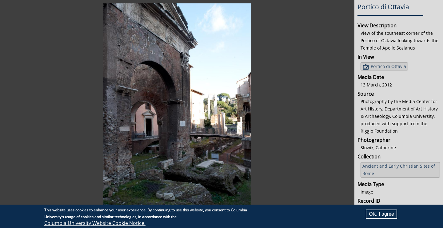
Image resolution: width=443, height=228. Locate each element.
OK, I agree (381, 214)
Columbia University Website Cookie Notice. (95, 223)
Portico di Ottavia (388, 66)
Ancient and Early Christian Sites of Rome (398, 169)
